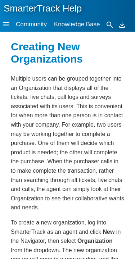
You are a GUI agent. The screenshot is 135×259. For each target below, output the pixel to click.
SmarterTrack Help (43, 8)
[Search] (110, 24)
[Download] (122, 24)
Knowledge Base (77, 24)
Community (31, 24)
